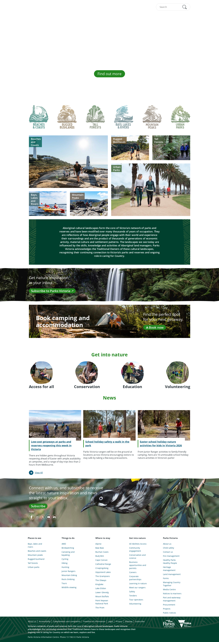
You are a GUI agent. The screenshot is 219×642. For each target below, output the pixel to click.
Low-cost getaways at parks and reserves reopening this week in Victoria (51, 445)
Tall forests (33, 563)
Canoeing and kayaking (68, 553)
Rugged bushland (36, 559)
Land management (172, 574)
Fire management (171, 556)
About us (167, 543)
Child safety (168, 548)
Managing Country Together (171, 584)
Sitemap (129, 621)
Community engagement (135, 549)
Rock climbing (68, 579)
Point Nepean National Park (101, 602)
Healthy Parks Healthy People (170, 561)
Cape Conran (101, 560)
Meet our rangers (137, 587)
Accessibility (44, 621)
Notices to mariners (172, 593)
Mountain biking (69, 575)
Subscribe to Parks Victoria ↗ (52, 291)
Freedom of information (94, 621)
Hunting (65, 567)
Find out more (109, 73)
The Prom (99, 607)
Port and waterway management (171, 599)
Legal (110, 621)
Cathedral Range (103, 564)
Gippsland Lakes (103, 572)
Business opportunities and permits (137, 565)
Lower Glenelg (102, 592)
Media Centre (169, 589)
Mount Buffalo (102, 596)
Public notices (169, 612)
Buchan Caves (102, 552)
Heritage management (169, 569)
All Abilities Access (138, 543)
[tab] (38, 119)
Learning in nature (138, 583)
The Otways (100, 580)
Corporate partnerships (135, 578)
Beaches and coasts (37, 551)
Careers (132, 572)
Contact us (168, 552)
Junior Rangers (68, 571)
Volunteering (135, 603)
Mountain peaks (35, 555)
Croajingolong (101, 568)
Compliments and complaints (67, 621)
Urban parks (33, 567)
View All (39, 472)
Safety (132, 591)
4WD (64, 543)
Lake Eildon (100, 588)
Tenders (133, 595)
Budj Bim (99, 556)
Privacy (31, 511)
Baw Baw (99, 548)
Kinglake (99, 584)
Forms (166, 578)
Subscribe (38, 506)
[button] (184, 7)
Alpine (98, 543)
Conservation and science (137, 556)
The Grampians (102, 576)
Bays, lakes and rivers (35, 545)
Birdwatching (68, 548)
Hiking (64, 563)
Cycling (65, 559)
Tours (64, 583)
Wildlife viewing (69, 587)
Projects (166, 608)
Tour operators (136, 599)
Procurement (169, 604)
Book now (154, 327)
